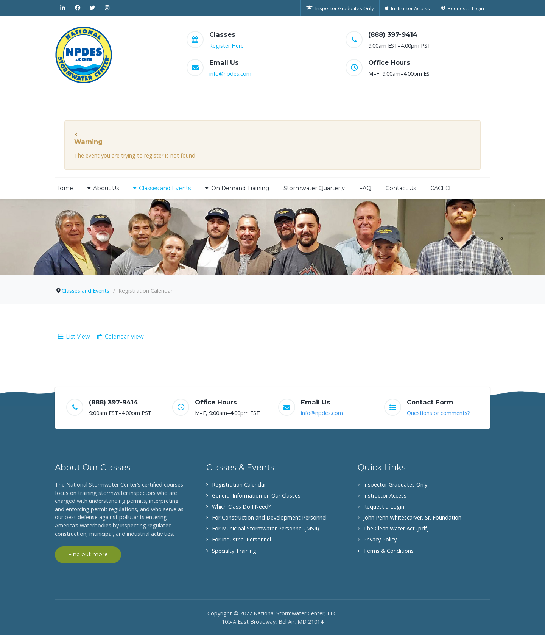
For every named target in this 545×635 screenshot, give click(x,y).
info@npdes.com (230, 73)
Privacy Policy (380, 539)
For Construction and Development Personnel (269, 517)
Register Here (226, 45)
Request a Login (383, 506)
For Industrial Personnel (241, 539)
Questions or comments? (438, 413)
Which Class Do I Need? (241, 506)
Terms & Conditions (388, 550)
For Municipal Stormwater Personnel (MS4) (265, 528)
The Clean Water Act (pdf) (396, 528)
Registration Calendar (239, 484)
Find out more (88, 554)
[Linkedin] (62, 8)
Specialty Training (234, 550)
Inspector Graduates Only (395, 484)
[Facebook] (78, 8)
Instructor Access (384, 495)
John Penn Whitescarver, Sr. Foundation (412, 517)
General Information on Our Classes (256, 495)
